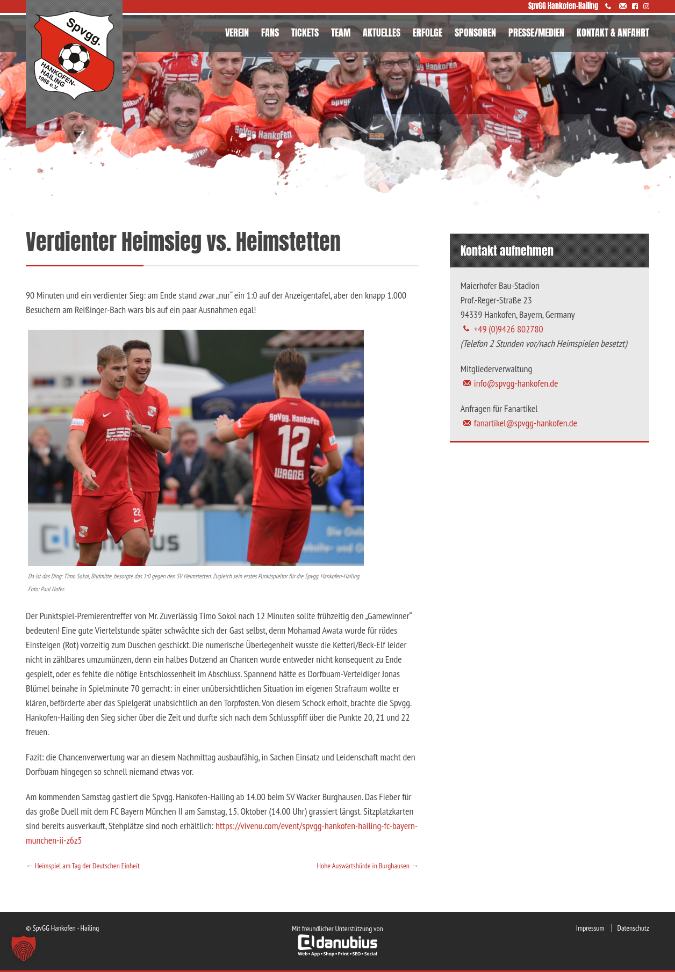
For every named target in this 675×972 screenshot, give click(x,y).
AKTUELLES (381, 32)
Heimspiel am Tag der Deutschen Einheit (83, 866)
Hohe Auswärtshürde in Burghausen (368, 866)
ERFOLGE (427, 32)
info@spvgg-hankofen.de (516, 383)
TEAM (340, 32)
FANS (270, 32)
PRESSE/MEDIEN (536, 32)
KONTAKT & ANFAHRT (613, 32)
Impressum (590, 928)
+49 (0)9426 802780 (508, 329)
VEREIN (237, 32)
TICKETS (305, 32)
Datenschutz (633, 928)
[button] (23, 948)
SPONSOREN (475, 32)
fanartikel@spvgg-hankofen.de (525, 423)
